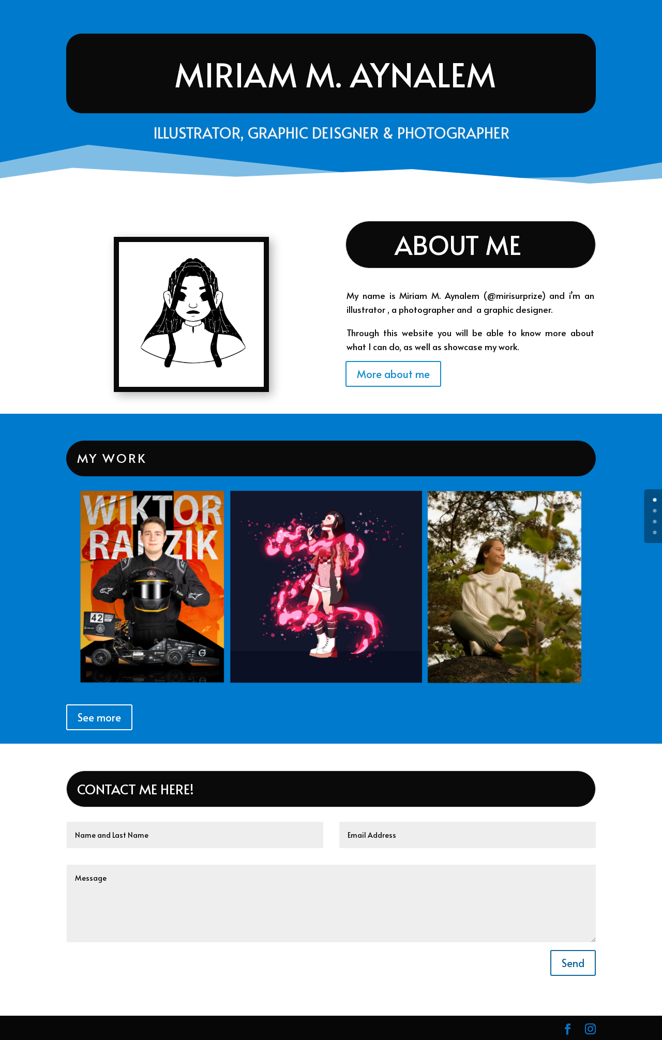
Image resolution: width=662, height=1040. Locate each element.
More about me (393, 374)
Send (573, 963)
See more (99, 717)
